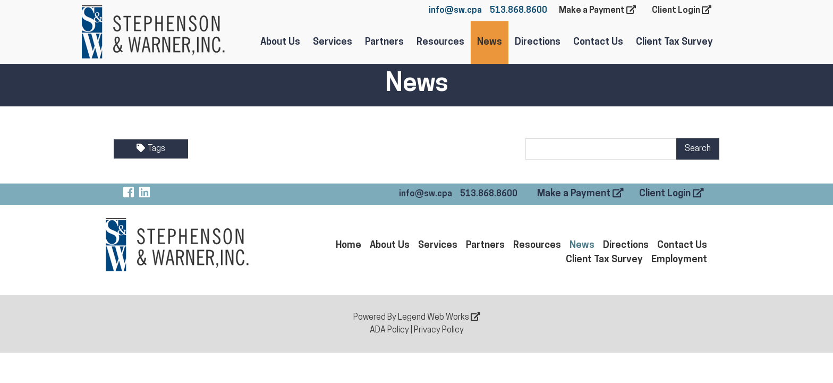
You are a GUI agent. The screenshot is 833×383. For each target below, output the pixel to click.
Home (348, 245)
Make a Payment (597, 10)
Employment (679, 260)
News (489, 42)
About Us (280, 42)
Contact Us (598, 42)
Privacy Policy (439, 330)
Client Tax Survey (674, 42)
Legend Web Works (439, 317)
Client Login (681, 10)
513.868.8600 (518, 10)
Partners (384, 42)
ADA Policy (389, 330)
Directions (537, 42)
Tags (151, 148)
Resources (440, 42)
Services (332, 42)
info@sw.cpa (455, 10)
